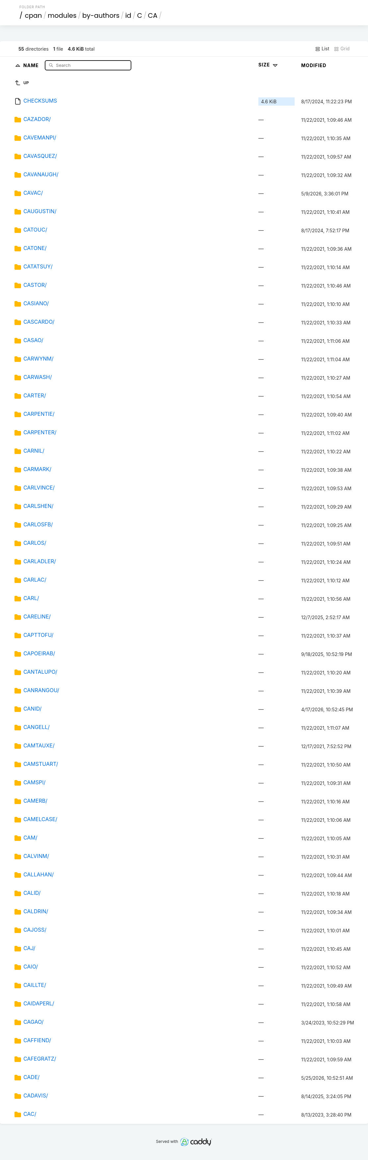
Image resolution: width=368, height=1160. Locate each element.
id (128, 15)
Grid (342, 49)
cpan (33, 15)
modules (62, 15)
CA (152, 15)
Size (268, 64)
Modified (314, 65)
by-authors (100, 15)
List (322, 49)
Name (31, 65)
